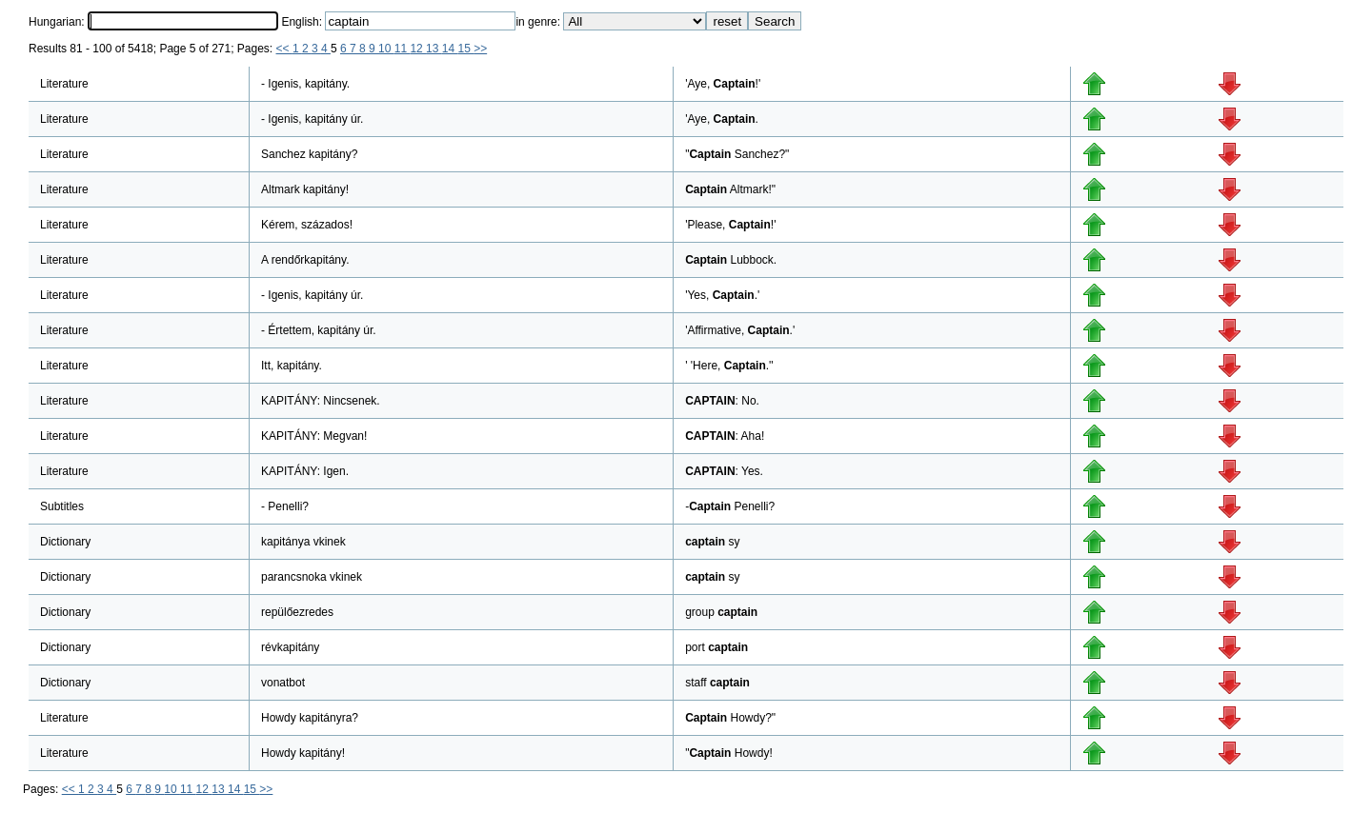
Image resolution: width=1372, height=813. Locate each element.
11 (402, 48)
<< (284, 48)
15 (465, 48)
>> (480, 48)
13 (434, 48)
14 (450, 48)
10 (386, 48)
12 (418, 48)
